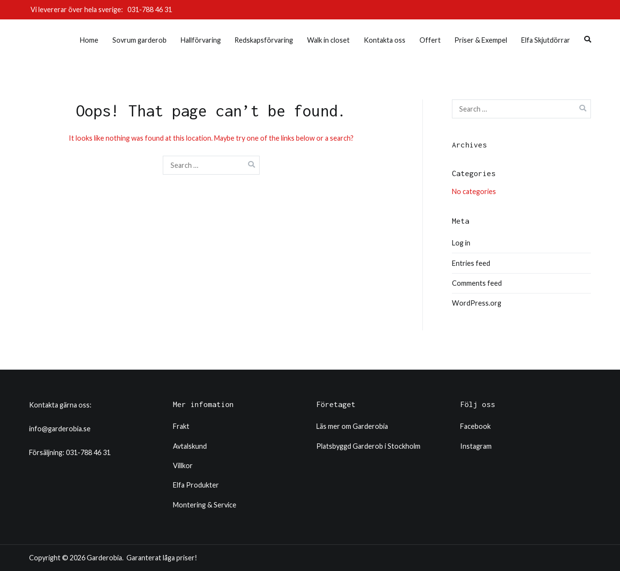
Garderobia (104, 558)
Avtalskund (190, 446)
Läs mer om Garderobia (352, 426)
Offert (430, 40)
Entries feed (471, 263)
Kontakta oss (384, 40)
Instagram (476, 446)
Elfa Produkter (196, 485)
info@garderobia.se (60, 428)
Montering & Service (204, 505)
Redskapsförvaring (263, 40)
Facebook (475, 426)
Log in (461, 243)
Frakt (181, 426)
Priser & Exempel (480, 40)
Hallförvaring (201, 40)
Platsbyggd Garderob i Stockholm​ (368, 446)
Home (89, 40)
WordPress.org (476, 303)
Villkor (183, 465)
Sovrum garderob (139, 40)
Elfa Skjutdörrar (545, 40)
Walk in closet (328, 40)
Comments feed (477, 283)
